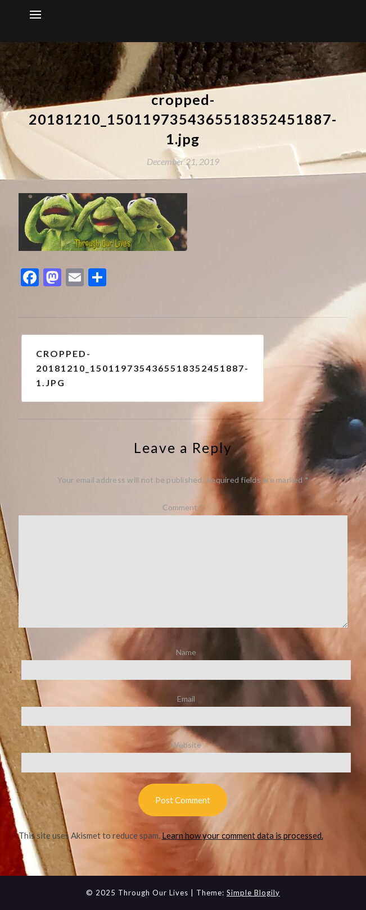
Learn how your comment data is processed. (242, 835)
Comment (182, 507)
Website (186, 744)
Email (186, 698)
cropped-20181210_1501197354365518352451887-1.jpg (142, 368)
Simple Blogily (253, 892)
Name (186, 652)
